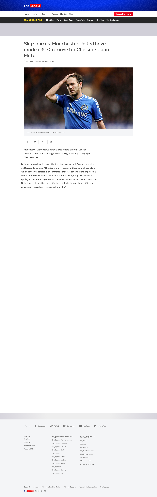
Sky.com (83, 440)
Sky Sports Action (59, 463)
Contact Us (104, 487)
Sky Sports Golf (58, 453)
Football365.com (30, 450)
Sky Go (83, 447)
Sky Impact (84, 460)
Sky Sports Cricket (59, 450)
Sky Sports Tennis (58, 460)
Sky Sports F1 (57, 456)
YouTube (84, 426)
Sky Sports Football (59, 447)
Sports (35, 14)
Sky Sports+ (56, 470)
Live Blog (50, 20)
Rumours (91, 20)
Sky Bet (63, 14)
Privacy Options (70, 487)
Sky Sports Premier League (62, 443)
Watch (55, 14)
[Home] (32, 5)
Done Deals (68, 20)
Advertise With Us (87, 467)
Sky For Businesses (87, 453)
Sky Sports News (58, 467)
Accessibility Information (88, 487)
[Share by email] (50, 142)
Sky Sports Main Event (60, 440)
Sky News (84, 443)
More (72, 14)
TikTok (54, 426)
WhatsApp (99, 426)
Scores (46, 14)
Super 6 (27, 443)
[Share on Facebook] (27, 142)
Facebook (39, 426)
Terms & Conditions (31, 487)
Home (26, 14)
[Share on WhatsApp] (43, 142)
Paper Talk (80, 20)
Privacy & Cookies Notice (51, 487)
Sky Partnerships (86, 456)
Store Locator (85, 463)
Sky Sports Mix (57, 476)
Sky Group (84, 450)
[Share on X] (35, 142)
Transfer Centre (33, 20)
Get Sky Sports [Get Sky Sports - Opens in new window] (112, 20)
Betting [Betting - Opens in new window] (100, 20)
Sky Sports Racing (59, 473)
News (59, 20)
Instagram (68, 426)
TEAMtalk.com (29, 447)
